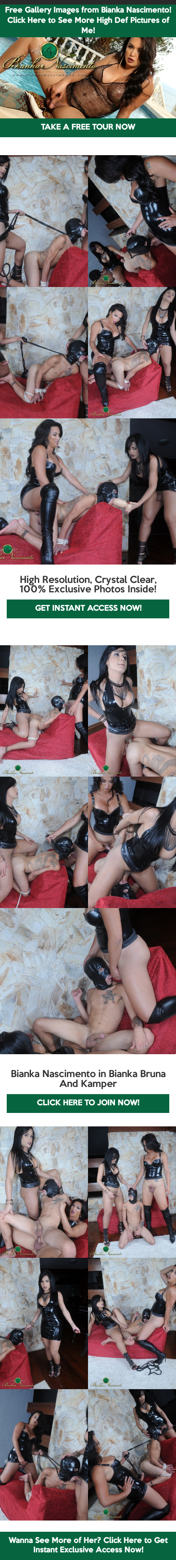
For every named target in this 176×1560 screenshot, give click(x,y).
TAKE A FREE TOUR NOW (88, 127)
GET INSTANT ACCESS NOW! (88, 608)
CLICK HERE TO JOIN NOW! (88, 1103)
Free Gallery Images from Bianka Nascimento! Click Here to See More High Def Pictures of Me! (88, 21)
